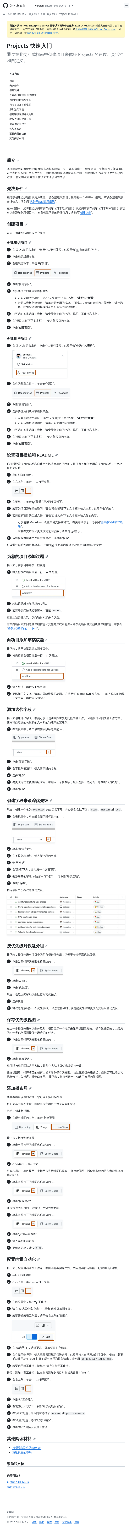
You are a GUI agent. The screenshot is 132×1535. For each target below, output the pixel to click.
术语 (34, 1522)
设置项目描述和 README (32, 455)
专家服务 (67, 1522)
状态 (49, 1522)
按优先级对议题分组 (27, 946)
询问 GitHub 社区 (18, 1482)
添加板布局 (19, 1088)
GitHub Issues (16, 13)
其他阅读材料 (21, 1438)
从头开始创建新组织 (42, 201)
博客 (76, 1522)
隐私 (41, 1522)
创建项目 (17, 224)
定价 (56, 1522)
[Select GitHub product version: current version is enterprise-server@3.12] (54, 5)
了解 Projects (47, 13)
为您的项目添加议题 (27, 556)
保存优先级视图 (23, 1019)
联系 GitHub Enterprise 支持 (42, 32)
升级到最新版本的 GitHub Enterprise (95, 29)
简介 (13, 160)
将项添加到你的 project (22, 628)
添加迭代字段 (21, 709)
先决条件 (17, 188)
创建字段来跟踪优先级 (29, 800)
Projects (32, 13)
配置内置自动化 (23, 1259)
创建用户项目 (19, 338)
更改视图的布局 (22, 1452)
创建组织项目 (19, 242)
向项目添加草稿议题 (27, 640)
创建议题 (85, 212)
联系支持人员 (16, 1487)
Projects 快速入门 (68, 13)
